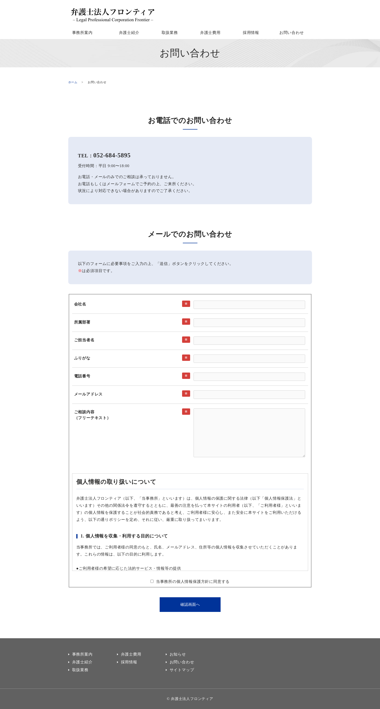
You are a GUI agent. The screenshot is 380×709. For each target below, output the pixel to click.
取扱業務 (170, 32)
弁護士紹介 (129, 32)
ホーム (73, 82)
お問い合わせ (291, 32)
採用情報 (251, 32)
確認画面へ (190, 604)
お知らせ (178, 654)
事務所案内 (82, 32)
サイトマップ (182, 670)
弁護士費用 (210, 32)
